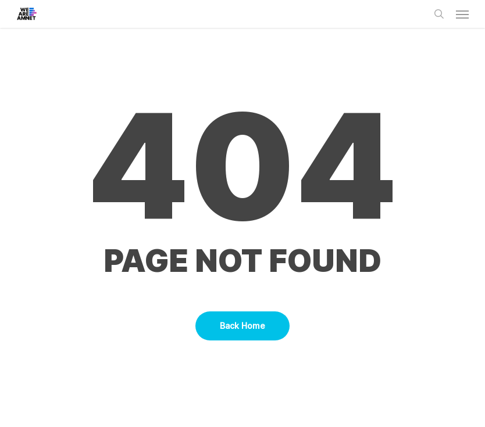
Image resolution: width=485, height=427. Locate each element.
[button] (462, 14)
